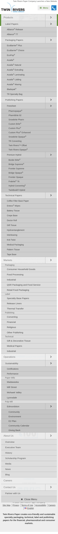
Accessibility (40, 505)
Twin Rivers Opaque (18, 149)
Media (8, 463)
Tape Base (11, 254)
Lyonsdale (12, 397)
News (8, 469)
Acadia (10, 60)
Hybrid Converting (17, 185)
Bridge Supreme (16, 164)
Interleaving (12, 235)
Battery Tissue (13, 210)
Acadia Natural (14, 65)
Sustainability (11, 363)
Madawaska (13, 382)
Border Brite (14, 160)
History (8, 453)
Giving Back (14, 430)
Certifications (12, 369)
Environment (15, 416)
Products (8, 17)
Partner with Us (12, 493)
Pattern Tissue (13, 249)
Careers (8, 480)
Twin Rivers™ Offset (18, 145)
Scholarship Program (15, 458)
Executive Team (13, 447)
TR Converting (15, 141)
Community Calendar (19, 425)
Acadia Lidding (14, 79)
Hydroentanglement (15, 230)
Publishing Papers (14, 100)
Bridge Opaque (16, 172)
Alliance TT (12, 34)
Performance (12, 374)
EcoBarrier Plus (14, 45)
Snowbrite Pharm (16, 119)
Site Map (6, 505)
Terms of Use (27, 505)
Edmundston (13, 406)
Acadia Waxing (14, 84)
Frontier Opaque (16, 177)
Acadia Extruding (15, 69)
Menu (45, 8)
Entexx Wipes (13, 205)
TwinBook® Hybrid (17, 190)
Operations (9, 357)
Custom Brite (15, 123)
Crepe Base (12, 215)
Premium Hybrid (14, 155)
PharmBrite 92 (15, 115)
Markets (8, 260)
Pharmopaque (15, 111)
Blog (7, 474)
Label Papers (11, 24)
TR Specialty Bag (14, 94)
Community (14, 412)
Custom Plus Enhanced (20, 132)
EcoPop (11, 55)
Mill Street (12, 387)
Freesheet (11, 106)
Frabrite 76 (14, 181)
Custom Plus (15, 128)
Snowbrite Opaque (17, 136)
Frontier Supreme (16, 168)
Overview (9, 442)
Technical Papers (13, 195)
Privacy (16, 505)
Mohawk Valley (14, 392)
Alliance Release (15, 29)
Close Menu (30, 499)
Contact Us (9, 487)
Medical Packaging (15, 245)
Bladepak (11, 89)
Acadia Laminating (15, 74)
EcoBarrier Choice (15, 50)
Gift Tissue (11, 225)
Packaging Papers (14, 40)
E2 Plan (12, 421)
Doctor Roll (12, 220)
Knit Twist (11, 240)
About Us (8, 435)
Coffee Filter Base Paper (18, 201)
